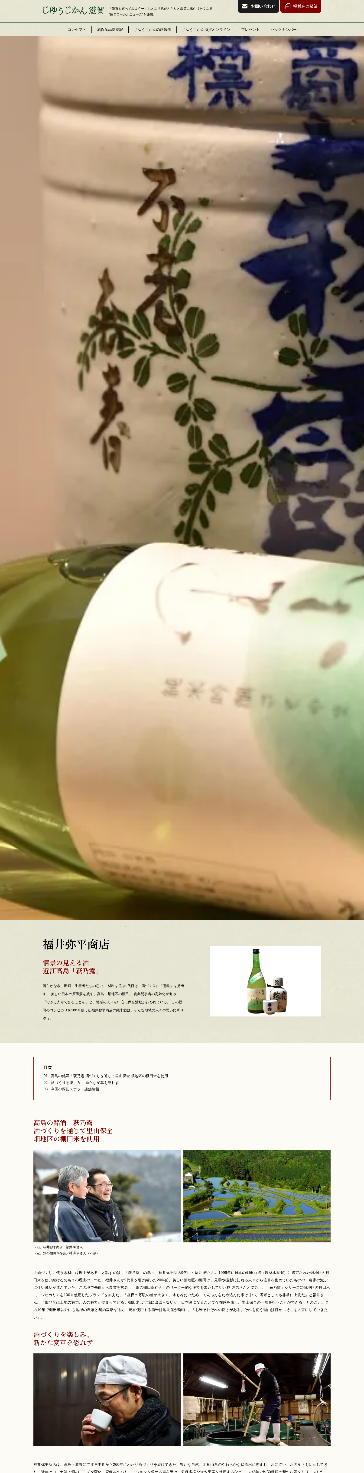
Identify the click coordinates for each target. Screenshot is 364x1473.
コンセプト (77, 30)
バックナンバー (284, 30)
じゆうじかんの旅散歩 (152, 30)
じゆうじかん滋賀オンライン (206, 30)
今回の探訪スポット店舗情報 (75, 1089)
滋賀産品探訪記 (110, 30)
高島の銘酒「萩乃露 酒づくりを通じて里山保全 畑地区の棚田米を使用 (109, 1076)
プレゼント (250, 30)
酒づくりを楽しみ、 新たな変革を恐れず (85, 1083)
